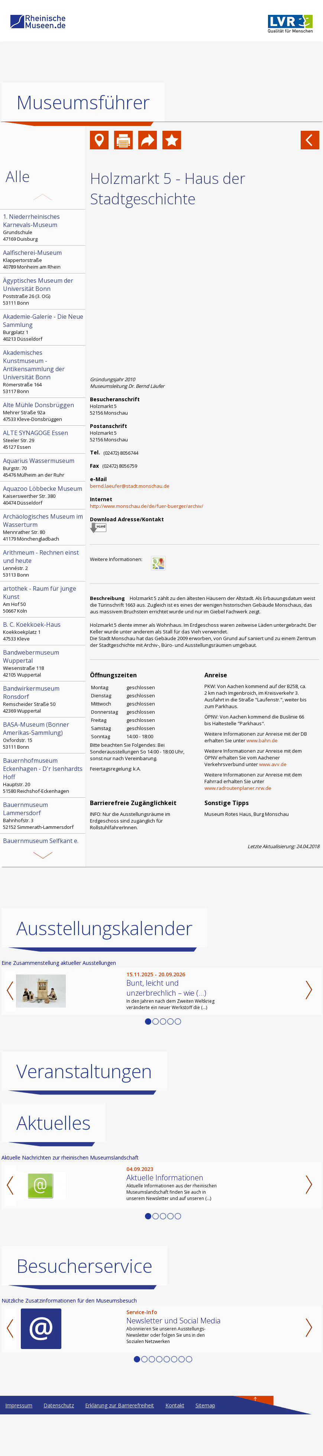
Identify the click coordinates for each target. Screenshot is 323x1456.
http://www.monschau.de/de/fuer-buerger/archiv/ (146, 506)
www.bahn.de (262, 740)
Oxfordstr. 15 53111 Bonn (43, 735)
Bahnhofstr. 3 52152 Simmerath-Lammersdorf (43, 815)
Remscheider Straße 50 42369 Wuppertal (43, 699)
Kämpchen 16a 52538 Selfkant (43, 851)
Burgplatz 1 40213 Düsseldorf (43, 327)
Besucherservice (84, 1307)
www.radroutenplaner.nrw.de (237, 788)
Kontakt (174, 1446)
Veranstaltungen (84, 1112)
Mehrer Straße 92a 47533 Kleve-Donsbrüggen (43, 411)
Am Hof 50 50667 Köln (43, 599)
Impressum (18, 1446)
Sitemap (205, 1446)
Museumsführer (83, 102)
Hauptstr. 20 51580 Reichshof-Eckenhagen (43, 775)
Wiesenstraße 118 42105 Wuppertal (43, 663)
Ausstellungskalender (104, 969)
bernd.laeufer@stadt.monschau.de (129, 486)
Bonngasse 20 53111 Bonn (43, 883)
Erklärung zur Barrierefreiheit (119, 1446)
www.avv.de (273, 764)
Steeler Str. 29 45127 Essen (43, 439)
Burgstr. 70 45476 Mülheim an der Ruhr (43, 467)
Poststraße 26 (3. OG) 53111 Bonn (43, 291)
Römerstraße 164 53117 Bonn (43, 371)
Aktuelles (53, 1164)
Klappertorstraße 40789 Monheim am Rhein (43, 259)
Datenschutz (58, 1446)
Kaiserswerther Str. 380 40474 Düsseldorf (43, 495)
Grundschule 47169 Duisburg (43, 227)
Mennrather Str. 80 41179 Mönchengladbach (43, 527)
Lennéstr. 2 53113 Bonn (43, 563)
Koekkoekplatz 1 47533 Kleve (43, 631)
